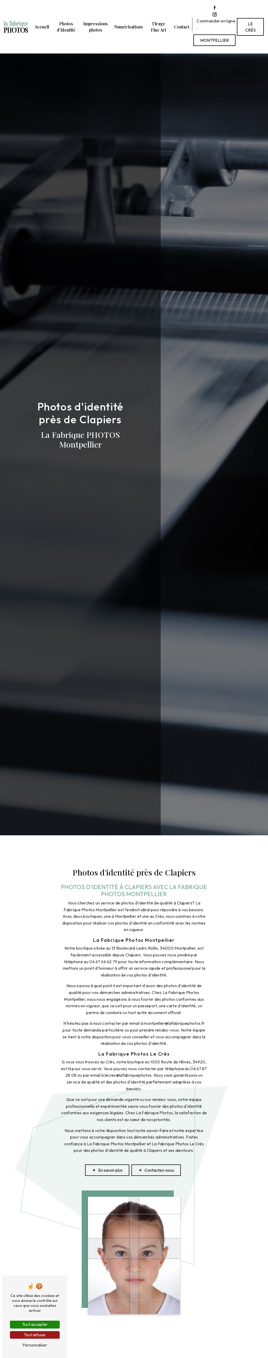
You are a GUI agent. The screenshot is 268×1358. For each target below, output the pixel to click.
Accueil (42, 26)
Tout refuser (35, 1334)
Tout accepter (35, 1324)
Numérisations (128, 26)
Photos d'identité (66, 27)
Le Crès (250, 27)
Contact (181, 26)
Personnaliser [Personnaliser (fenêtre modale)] (35, 1345)
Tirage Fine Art (158, 27)
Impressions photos (95, 27)
